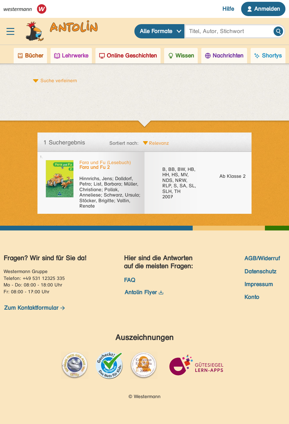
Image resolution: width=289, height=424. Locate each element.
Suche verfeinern (58, 80)
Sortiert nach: (124, 143)
